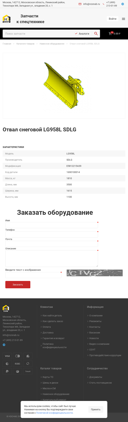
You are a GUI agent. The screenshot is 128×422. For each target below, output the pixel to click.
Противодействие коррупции (105, 355)
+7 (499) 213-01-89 (111, 4)
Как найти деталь (52, 315)
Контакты (94, 326)
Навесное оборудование (56, 394)
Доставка (48, 332)
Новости (94, 338)
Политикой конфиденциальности (54, 412)
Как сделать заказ (53, 321)
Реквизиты (95, 321)
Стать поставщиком (100, 382)
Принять (95, 409)
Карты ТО (48, 377)
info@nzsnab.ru (91, 4)
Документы (95, 377)
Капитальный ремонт (54, 399)
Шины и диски (50, 382)
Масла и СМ (49, 388)
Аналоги (84, 33)
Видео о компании (99, 343)
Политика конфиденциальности (54, 345)
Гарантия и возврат (53, 338)
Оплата (47, 326)
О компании (95, 315)
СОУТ (92, 349)
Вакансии (94, 332)
